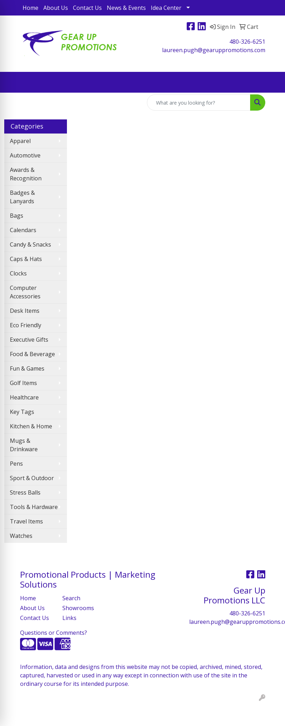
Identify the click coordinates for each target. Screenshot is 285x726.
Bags (16, 215)
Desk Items (24, 311)
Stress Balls (25, 492)
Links (69, 618)
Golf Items (23, 383)
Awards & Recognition (26, 174)
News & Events (126, 8)
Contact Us (87, 8)
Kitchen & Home (31, 426)
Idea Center (166, 8)
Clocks (18, 273)
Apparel (20, 141)
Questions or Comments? (53, 633)
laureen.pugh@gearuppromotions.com (213, 50)
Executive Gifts (29, 339)
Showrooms (78, 608)
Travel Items (26, 521)
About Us (55, 8)
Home (30, 8)
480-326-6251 (247, 41)
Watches (21, 536)
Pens (16, 463)
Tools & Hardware (34, 507)
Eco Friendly (25, 325)
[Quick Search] (198, 102)
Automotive (25, 155)
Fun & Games (27, 368)
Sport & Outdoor (32, 478)
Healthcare (24, 397)
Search (71, 598)
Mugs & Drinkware (24, 445)
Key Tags (22, 412)
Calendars (23, 230)
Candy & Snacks (30, 244)
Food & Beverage (32, 354)
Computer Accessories (25, 292)
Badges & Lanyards (22, 197)
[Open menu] (271, 82)
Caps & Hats (26, 259)
